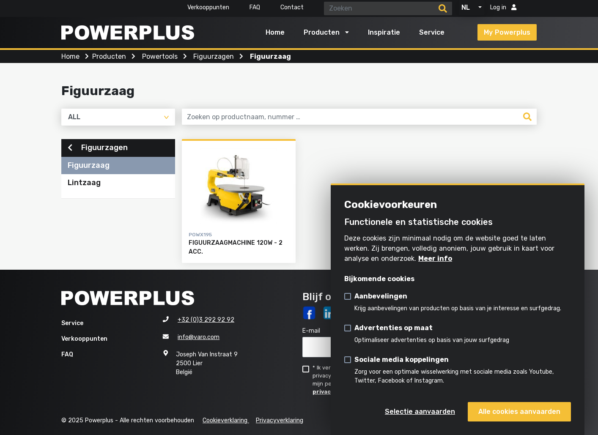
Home (275, 32)
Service (431, 32)
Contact (292, 7)
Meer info (435, 258)
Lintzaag (84, 182)
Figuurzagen (98, 147)
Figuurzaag (89, 165)
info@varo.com (198, 337)
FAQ (255, 7)
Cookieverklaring (226, 420)
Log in (503, 7)
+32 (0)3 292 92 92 (206, 319)
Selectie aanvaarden (420, 412)
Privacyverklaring (279, 420)
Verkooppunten (208, 7)
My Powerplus (507, 32)
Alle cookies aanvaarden (519, 412)
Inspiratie (384, 32)
